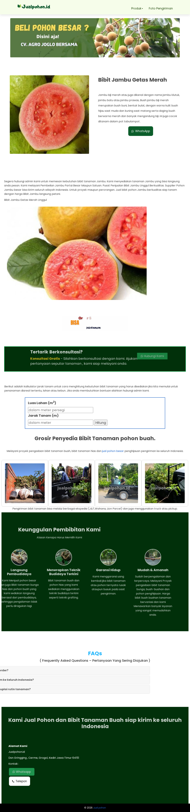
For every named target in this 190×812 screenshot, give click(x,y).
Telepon (19, 781)
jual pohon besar (113, 451)
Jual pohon (99, 807)
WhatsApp (140, 131)
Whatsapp (22, 772)
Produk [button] (137, 8)
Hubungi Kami (131, 356)
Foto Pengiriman (161, 8)
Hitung (100, 422)
